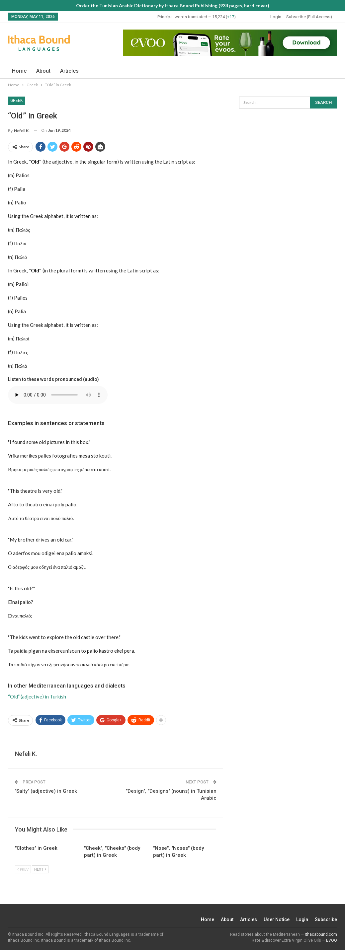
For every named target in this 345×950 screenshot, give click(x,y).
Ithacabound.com (321, 934)
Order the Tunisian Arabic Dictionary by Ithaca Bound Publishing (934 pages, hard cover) (172, 5)
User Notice (276, 919)
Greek (16, 100)
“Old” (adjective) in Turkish (37, 696)
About (43, 71)
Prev (23, 869)
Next (40, 869)
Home (19, 71)
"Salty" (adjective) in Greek (46, 791)
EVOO (331, 940)
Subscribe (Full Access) (309, 16)
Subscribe (326, 919)
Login (275, 16)
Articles (69, 71)
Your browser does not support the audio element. (58, 395)
